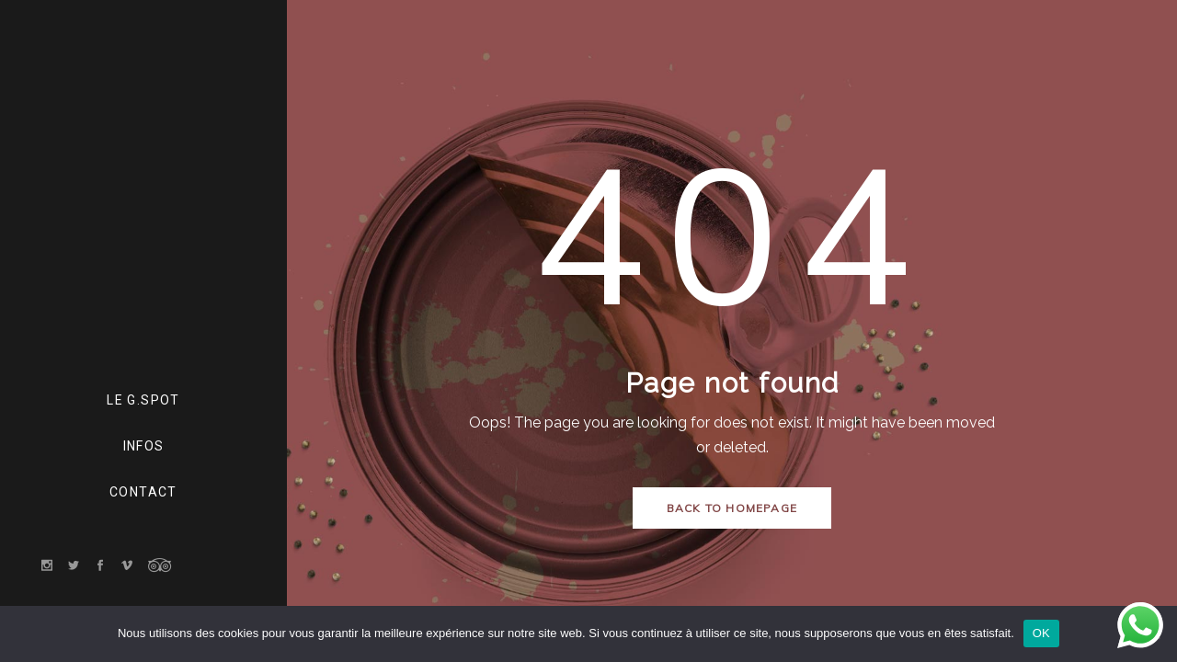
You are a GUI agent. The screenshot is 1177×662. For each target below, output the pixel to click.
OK (1041, 633)
